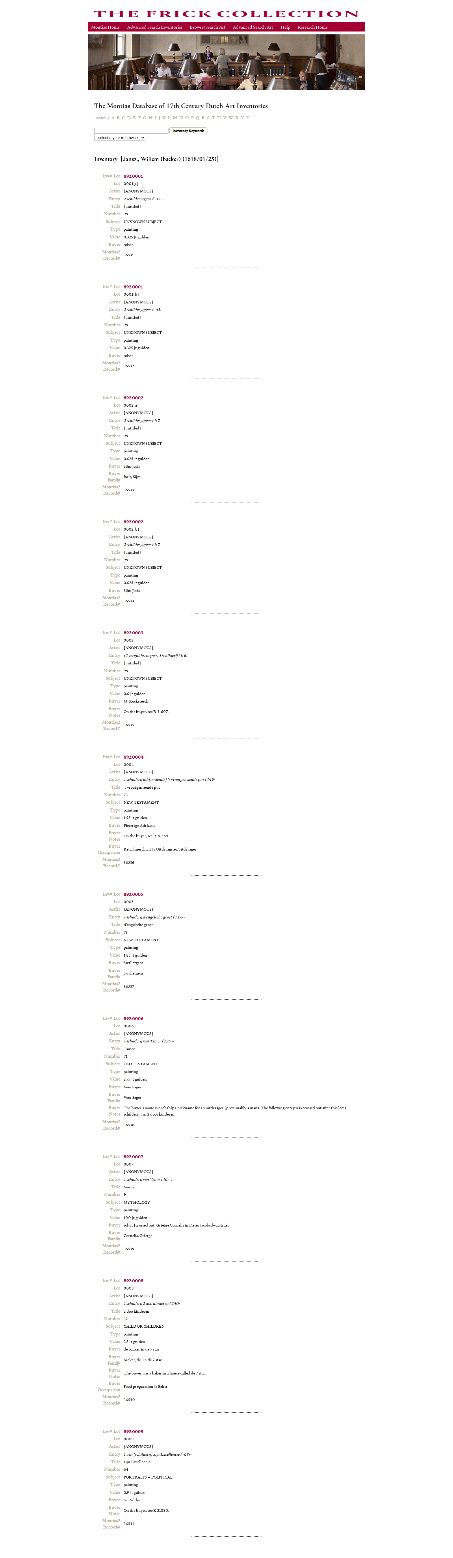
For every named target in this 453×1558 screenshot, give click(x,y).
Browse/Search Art (208, 27)
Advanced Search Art (253, 27)
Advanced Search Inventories (155, 27)
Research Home (313, 27)
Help (285, 27)
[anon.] (101, 117)
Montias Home (105, 27)
